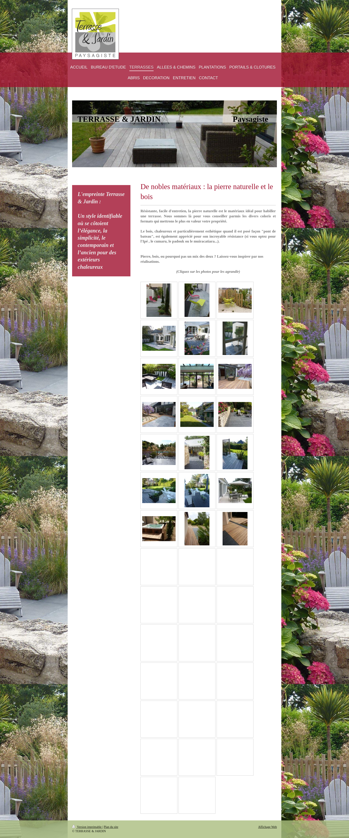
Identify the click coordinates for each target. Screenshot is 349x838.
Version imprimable (87, 827)
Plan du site (111, 827)
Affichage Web (267, 827)
